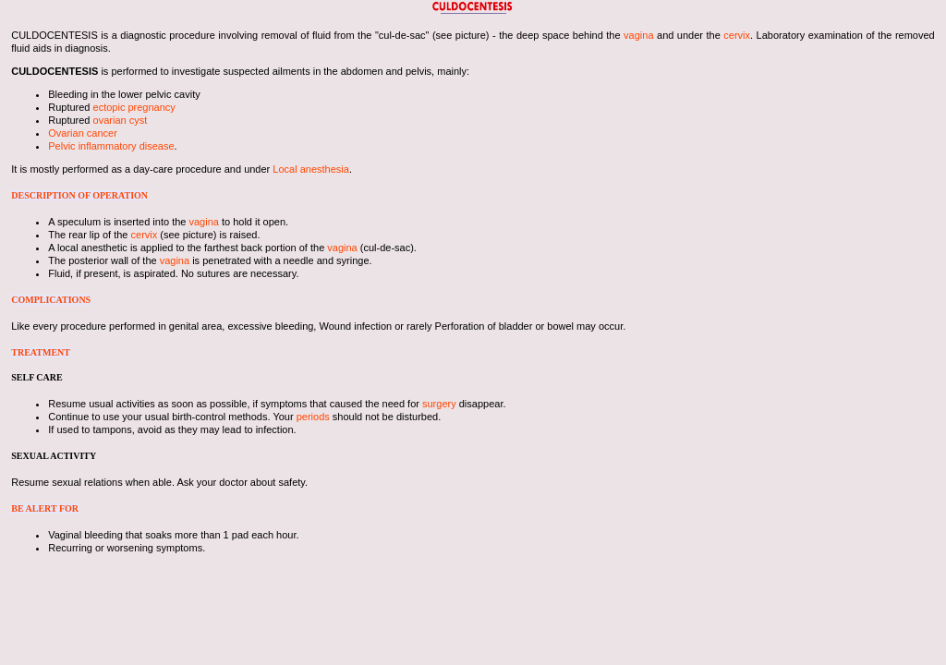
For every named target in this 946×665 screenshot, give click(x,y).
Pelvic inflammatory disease (111, 145)
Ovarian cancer (82, 133)
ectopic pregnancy (134, 107)
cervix (736, 35)
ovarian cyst (120, 120)
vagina (638, 35)
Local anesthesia (311, 169)
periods (313, 416)
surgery (439, 403)
